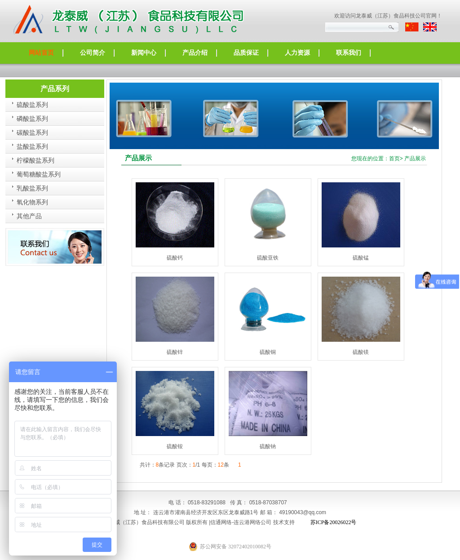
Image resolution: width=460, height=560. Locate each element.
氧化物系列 (32, 202)
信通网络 (221, 522)
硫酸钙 (175, 258)
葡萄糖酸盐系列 (39, 174)
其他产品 (29, 216)
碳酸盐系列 (32, 132)
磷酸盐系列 (32, 118)
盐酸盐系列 (32, 146)
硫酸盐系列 (32, 104)
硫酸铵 (175, 446)
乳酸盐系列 (32, 188)
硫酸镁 (361, 352)
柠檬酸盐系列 (35, 160)
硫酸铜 (268, 352)
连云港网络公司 (252, 522)
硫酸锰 (361, 258)
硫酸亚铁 (268, 258)
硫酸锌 (175, 352)
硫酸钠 (268, 446)
